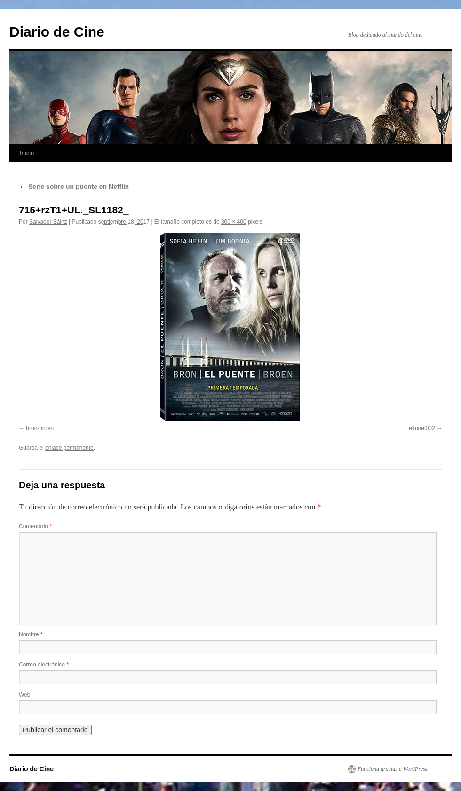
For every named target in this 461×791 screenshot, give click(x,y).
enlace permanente (69, 448)
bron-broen (40, 428)
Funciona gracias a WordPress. (393, 769)
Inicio (27, 153)
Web (24, 694)
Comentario (35, 526)
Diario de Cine (56, 31)
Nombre (31, 634)
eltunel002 (422, 428)
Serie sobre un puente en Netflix (74, 186)
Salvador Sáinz (48, 222)
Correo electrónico (44, 664)
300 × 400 (233, 222)
